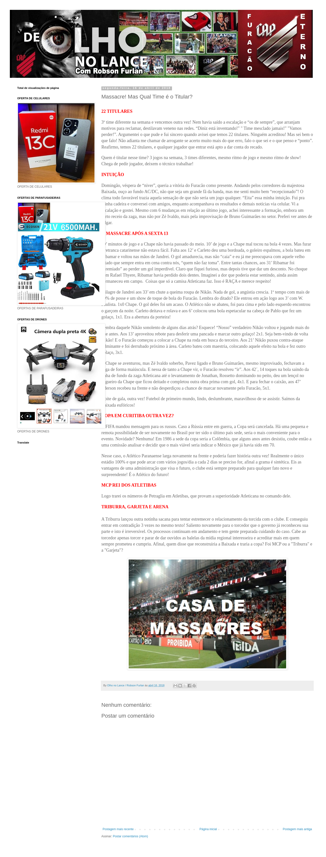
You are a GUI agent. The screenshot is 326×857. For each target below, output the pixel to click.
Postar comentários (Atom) (130, 836)
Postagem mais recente (118, 829)
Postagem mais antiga (297, 829)
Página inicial (208, 829)
